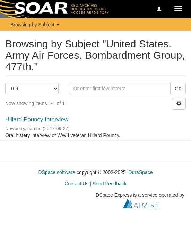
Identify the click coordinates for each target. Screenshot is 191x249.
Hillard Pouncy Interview (36, 119)
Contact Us (76, 183)
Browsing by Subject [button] (34, 24)
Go (178, 88)
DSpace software (56, 172)
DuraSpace (141, 172)
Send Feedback (110, 183)
